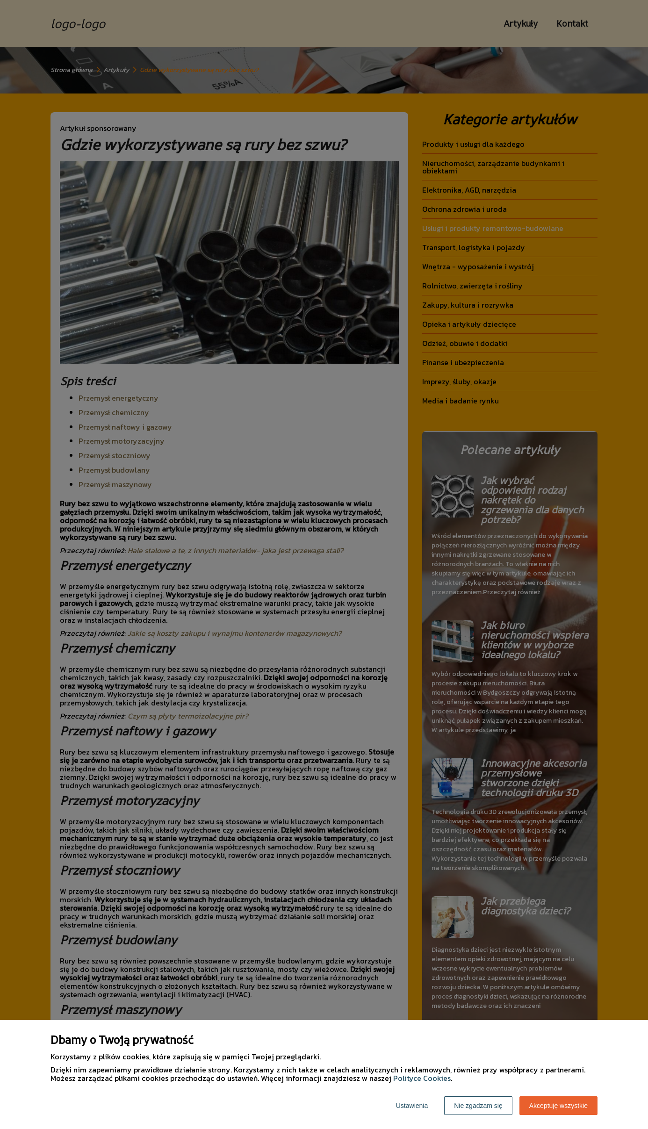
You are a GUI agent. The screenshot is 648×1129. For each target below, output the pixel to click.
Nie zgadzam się (478, 1105)
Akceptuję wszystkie (558, 1105)
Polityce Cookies (422, 1078)
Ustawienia (412, 1105)
